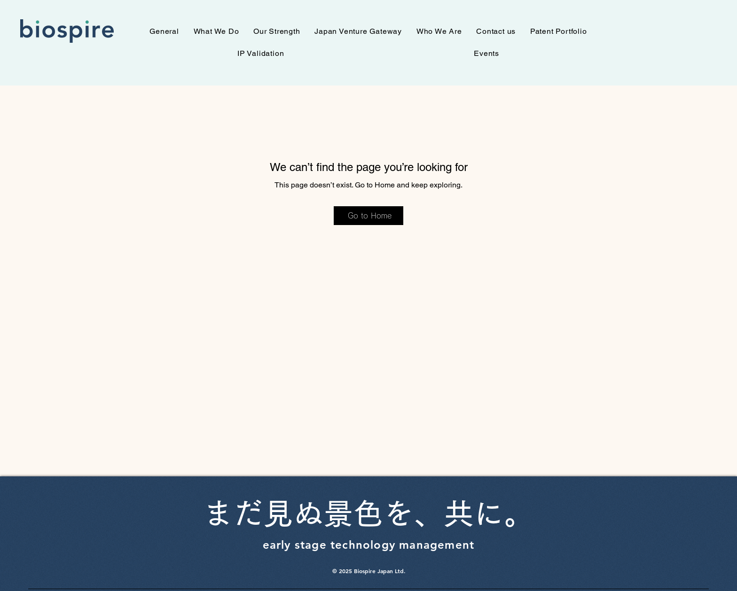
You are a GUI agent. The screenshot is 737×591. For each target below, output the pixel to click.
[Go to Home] (368, 215)
